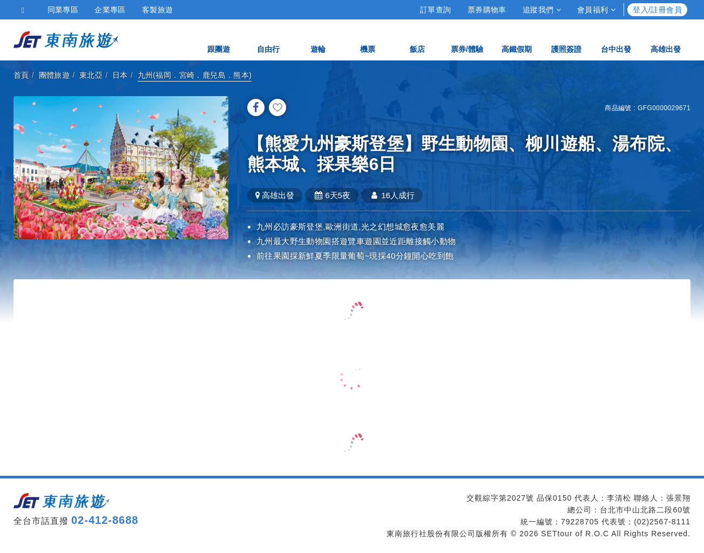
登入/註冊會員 (657, 9)
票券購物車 (487, 9)
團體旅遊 (54, 75)
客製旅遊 (157, 9)
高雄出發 (666, 39)
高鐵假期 (517, 39)
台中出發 (616, 39)
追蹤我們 (542, 9)
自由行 (268, 39)
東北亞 (91, 75)
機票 (367, 39)
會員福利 (596, 9)
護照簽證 (566, 39)
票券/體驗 (467, 39)
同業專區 (63, 9)
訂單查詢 (435, 9)
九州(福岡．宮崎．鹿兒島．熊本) (195, 75)
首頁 (21, 75)
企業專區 (110, 9)
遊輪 (318, 39)
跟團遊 (218, 39)
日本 (120, 75)
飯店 (417, 39)
